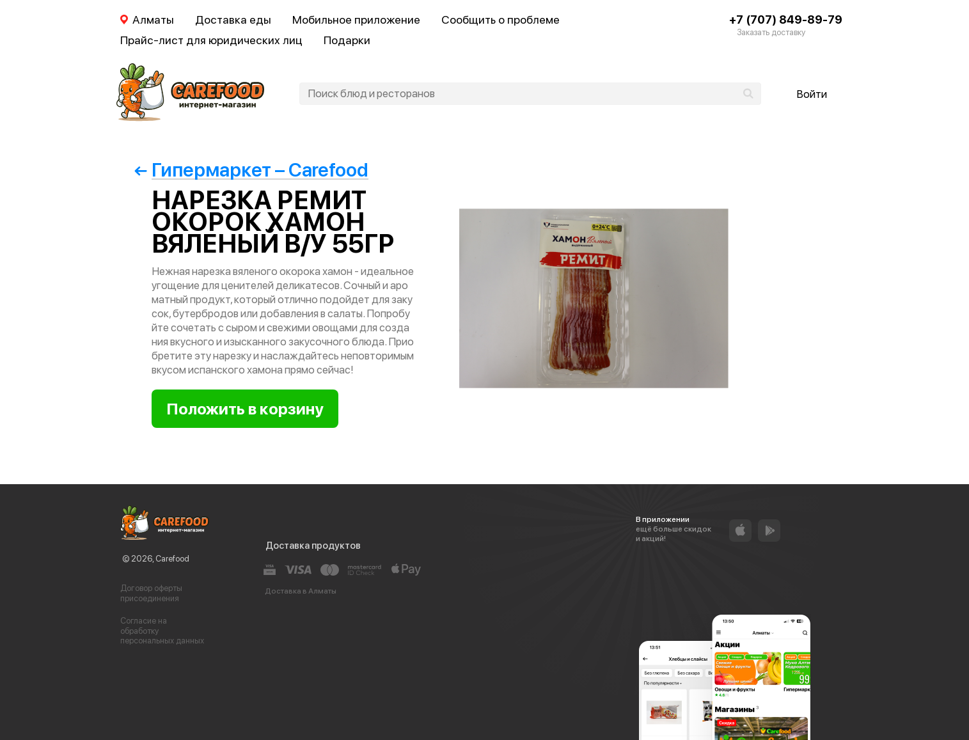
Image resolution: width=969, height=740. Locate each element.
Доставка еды (233, 19)
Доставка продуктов (313, 545)
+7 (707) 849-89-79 (785, 19)
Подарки (347, 40)
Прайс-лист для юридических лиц (211, 40)
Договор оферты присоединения (151, 593)
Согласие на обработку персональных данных (162, 630)
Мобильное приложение (356, 19)
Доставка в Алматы (300, 590)
